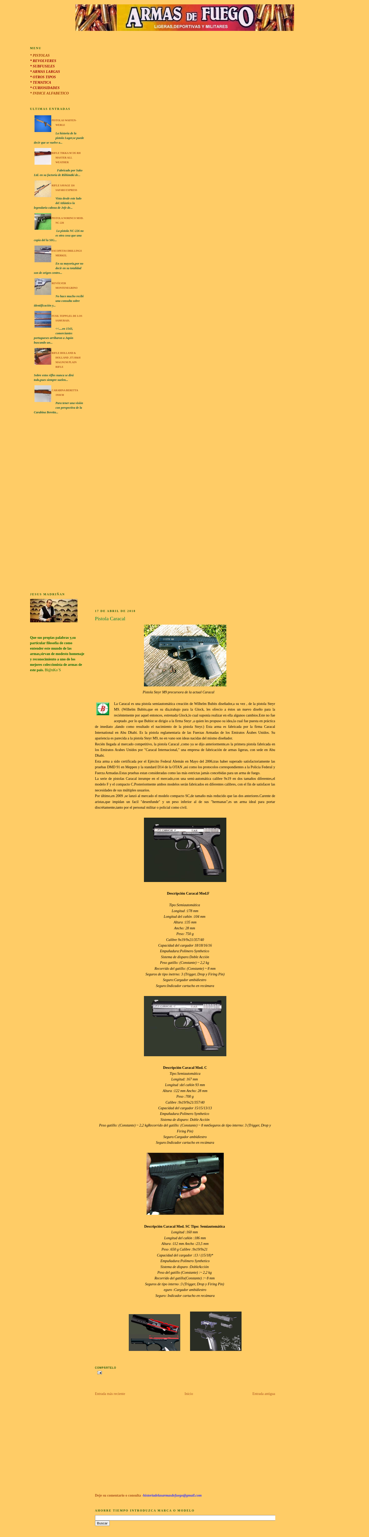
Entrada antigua (263, 1394)
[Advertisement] (57, 504)
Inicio (189, 1394)
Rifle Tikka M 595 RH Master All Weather (66, 158)
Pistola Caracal (110, 618)
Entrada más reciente (110, 1394)
